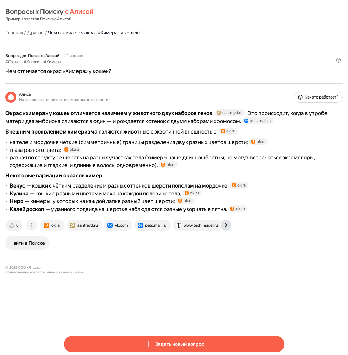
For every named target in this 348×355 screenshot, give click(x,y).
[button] (280, 73)
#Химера (110, 61)
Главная (73, 32)
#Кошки (90, 61)
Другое (94, 32)
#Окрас (71, 61)
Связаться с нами (167, 317)
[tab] (73, 274)
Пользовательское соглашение (127, 317)
